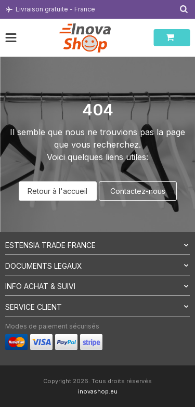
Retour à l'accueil (57, 191)
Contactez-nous (137, 191)
